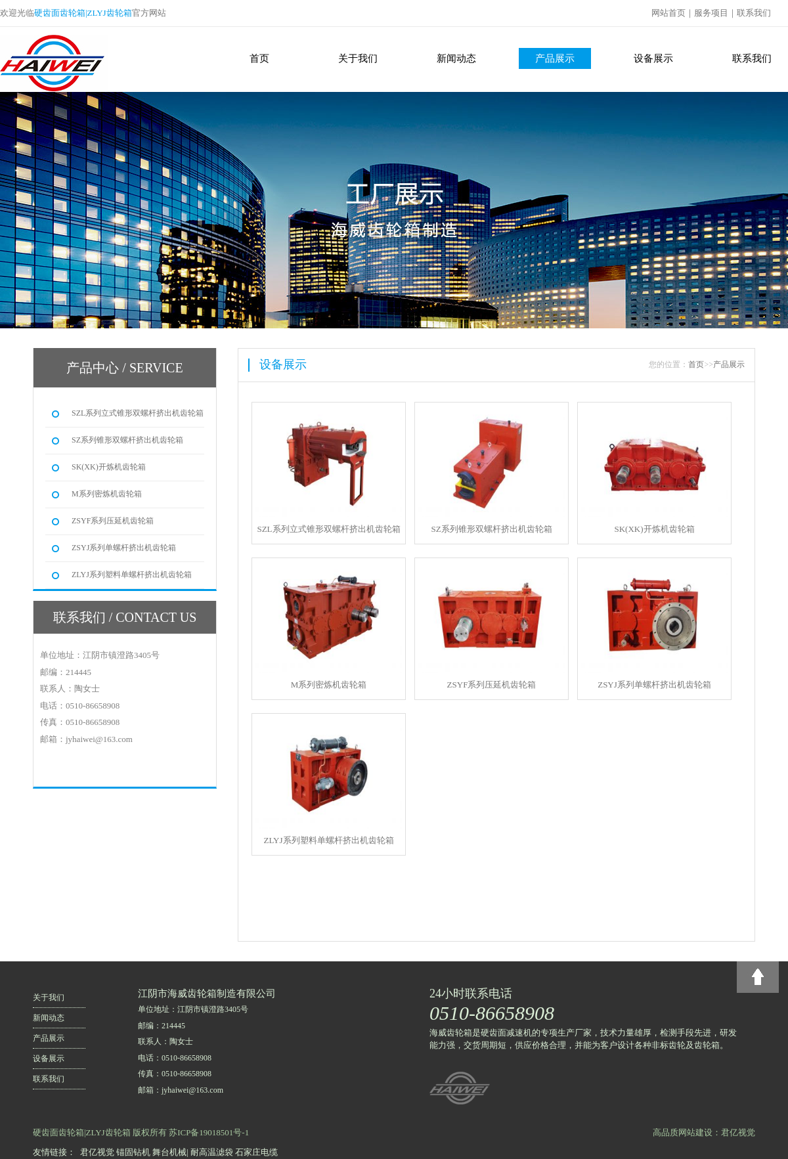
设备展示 (653, 58)
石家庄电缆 (256, 1152)
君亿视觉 (97, 1152)
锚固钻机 (133, 1152)
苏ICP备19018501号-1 (209, 1132)
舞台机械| (170, 1152)
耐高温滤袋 (211, 1152)
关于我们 (358, 58)
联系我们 (754, 13)
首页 (259, 58)
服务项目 (711, 13)
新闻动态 (456, 58)
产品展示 (555, 58)
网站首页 (668, 13)
